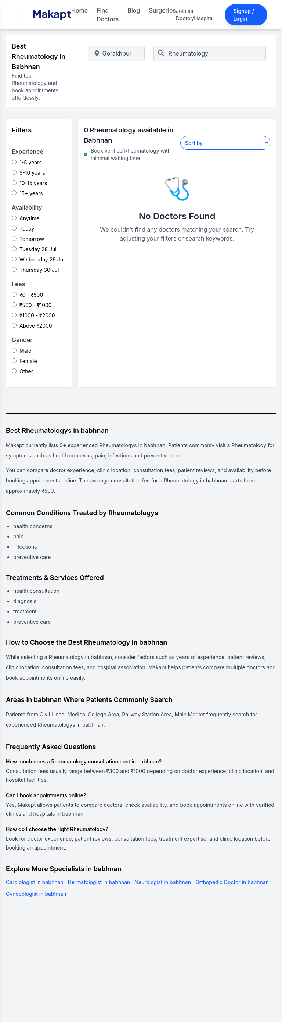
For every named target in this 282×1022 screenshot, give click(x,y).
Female (24, 361)
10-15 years (29, 183)
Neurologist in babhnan (162, 882)
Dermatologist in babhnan (99, 882)
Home (79, 10)
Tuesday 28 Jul (34, 249)
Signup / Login (244, 15)
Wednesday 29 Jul (38, 259)
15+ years (27, 193)
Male (21, 351)
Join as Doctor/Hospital (195, 14)
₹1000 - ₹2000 (33, 315)
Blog (133, 10)
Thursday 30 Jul (35, 270)
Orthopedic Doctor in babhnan (232, 882)
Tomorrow (28, 239)
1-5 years (27, 162)
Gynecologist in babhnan (36, 894)
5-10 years (28, 173)
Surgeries (162, 10)
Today (23, 228)
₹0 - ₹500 (27, 295)
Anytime (25, 218)
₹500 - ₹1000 (32, 305)
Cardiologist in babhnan (35, 882)
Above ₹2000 (32, 326)
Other (22, 371)
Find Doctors (108, 15)
